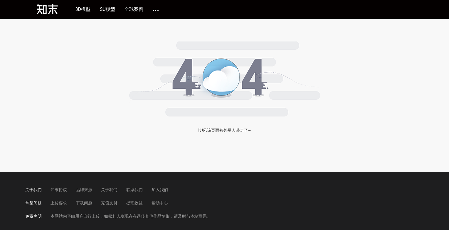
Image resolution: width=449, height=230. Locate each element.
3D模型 (83, 9)
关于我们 (109, 189)
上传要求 (59, 203)
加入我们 (160, 189)
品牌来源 (84, 189)
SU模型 (107, 9)
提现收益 (134, 203)
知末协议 (59, 189)
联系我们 (134, 189)
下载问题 (84, 203)
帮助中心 (160, 203)
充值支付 (109, 203)
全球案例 (134, 9)
